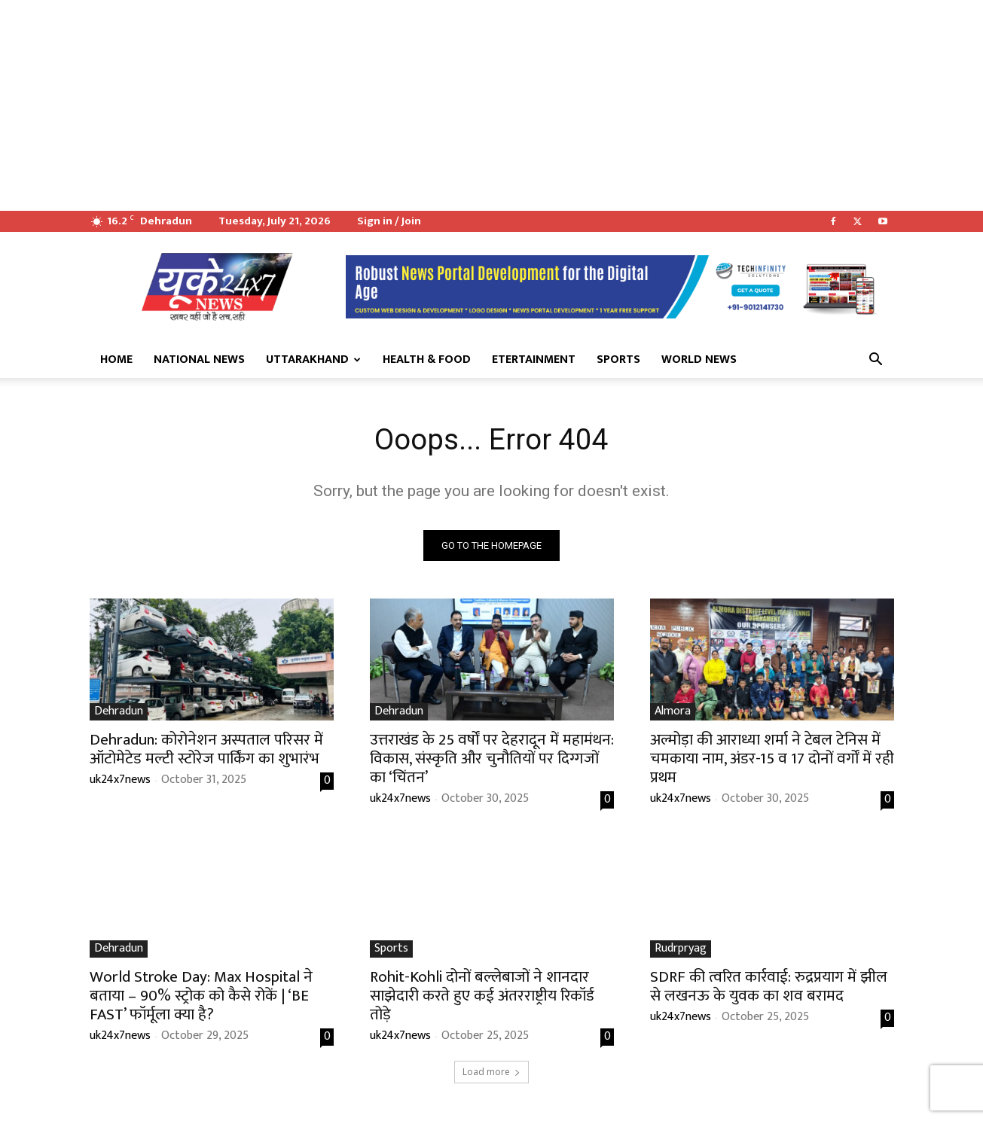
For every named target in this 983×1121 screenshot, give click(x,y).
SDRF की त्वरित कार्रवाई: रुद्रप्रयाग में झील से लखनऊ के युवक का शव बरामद (768, 987)
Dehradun (118, 713)
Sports (618, 359)
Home (116, 359)
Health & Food (427, 359)
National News (199, 359)
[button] (876, 360)
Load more (491, 1073)
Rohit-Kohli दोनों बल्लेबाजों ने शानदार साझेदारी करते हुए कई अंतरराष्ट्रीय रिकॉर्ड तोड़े (482, 997)
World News (699, 359)
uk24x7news (120, 781)
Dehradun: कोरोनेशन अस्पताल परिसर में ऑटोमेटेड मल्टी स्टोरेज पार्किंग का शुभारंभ (206, 750)
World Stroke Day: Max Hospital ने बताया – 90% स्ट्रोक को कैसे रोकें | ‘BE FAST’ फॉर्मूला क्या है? (201, 997)
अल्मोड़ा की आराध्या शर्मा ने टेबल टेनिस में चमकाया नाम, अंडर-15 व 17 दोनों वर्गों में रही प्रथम (772, 760)
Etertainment (533, 359)
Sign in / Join (389, 221)
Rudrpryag (681, 950)
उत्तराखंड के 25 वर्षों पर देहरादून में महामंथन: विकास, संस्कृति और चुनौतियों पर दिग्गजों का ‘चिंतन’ (492, 760)
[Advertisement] (452, 105)
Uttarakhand (313, 359)
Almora (673, 713)
